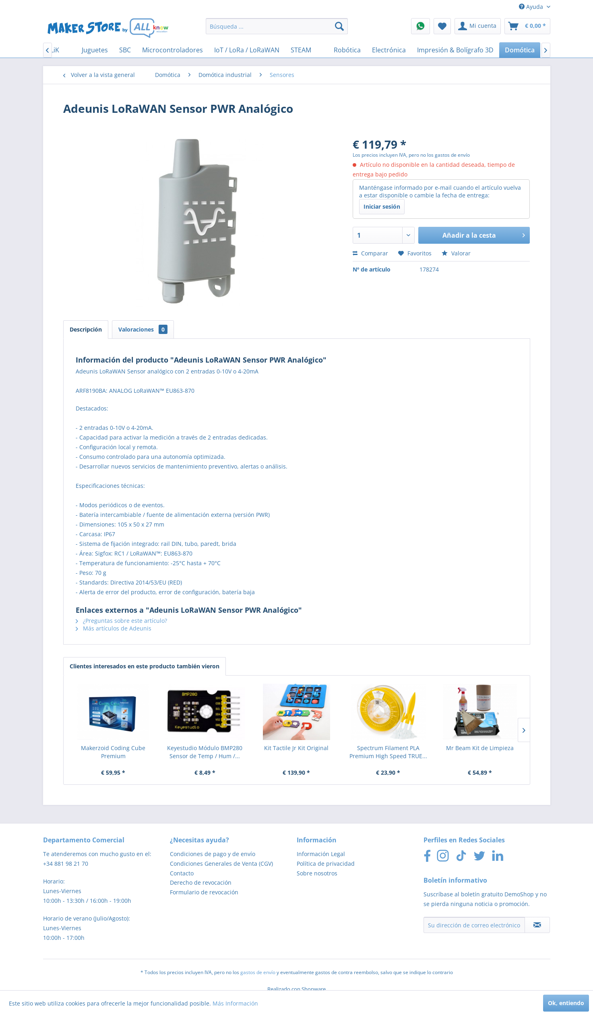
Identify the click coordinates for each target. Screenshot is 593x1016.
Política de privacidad (326, 863)
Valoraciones (142, 329)
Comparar (370, 253)
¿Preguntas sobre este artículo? (121, 620)
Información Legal (321, 854)
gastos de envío (257, 972)
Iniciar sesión (382, 206)
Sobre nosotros (317, 873)
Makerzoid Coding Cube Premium (113, 752)
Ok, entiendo (566, 1003)
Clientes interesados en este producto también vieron (144, 666)
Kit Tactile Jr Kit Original (296, 748)
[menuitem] (277, 26)
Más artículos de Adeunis (113, 628)
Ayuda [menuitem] (532, 6)
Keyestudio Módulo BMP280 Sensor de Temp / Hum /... (204, 752)
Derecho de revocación (200, 882)
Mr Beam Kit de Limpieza (480, 748)
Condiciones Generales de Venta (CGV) (221, 863)
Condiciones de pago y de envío (212, 854)
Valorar (456, 253)
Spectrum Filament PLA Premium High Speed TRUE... (388, 752)
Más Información (235, 1003)
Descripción (86, 329)
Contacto (182, 873)
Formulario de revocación (204, 892)
